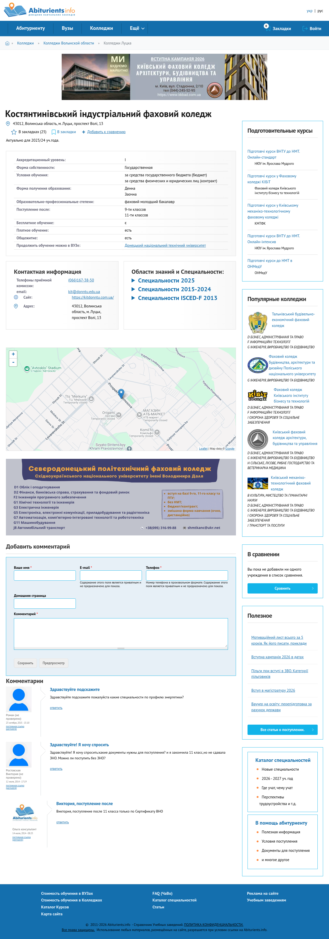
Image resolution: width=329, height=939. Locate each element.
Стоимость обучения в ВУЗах (67, 893)
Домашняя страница (30, 595)
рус (320, 10)
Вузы (67, 28)
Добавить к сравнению (106, 131)
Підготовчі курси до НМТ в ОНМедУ (270, 263)
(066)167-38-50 (81, 280)
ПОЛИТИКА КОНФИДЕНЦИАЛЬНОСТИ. (213, 924)
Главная (8, 43)
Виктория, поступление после (84, 803)
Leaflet (203, 448)
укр (310, 10)
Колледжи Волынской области (68, 43)
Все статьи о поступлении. (283, 729)
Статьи (158, 906)
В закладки (66, 131)
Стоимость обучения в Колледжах (71, 899)
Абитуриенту (30, 28)
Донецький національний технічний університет (165, 245)
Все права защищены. (78, 929)
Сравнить (282, 588)
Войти (315, 28)
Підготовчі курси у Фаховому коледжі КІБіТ (272, 179)
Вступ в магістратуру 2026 (273, 690)
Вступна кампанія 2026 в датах (277, 656)
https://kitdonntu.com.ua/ (93, 297)
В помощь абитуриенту (281, 822)
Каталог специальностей (282, 760)
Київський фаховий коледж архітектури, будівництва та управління (295, 438)
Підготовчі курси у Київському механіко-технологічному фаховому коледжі (273, 211)
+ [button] (13, 355)
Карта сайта (51, 913)
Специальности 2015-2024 (174, 289)
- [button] (13, 362)
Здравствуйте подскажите (75, 689)
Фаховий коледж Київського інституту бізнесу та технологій (291, 395)
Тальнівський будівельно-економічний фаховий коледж (293, 320)
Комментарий (26, 614)
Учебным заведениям (266, 899)
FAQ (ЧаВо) (162, 893)
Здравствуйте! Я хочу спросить (79, 744)
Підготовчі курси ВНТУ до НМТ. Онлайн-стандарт (274, 154)
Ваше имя (23, 567)
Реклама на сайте (263, 893)
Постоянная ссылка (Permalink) (15, 727)
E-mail (86, 567)
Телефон (154, 567)
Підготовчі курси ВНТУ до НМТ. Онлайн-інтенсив (274, 238)
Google (229, 448)
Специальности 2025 (166, 280)
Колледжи (101, 28)
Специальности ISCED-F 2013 (177, 298)
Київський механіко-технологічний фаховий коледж (291, 483)
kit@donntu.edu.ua (84, 291)
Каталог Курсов (55, 906)
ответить (56, 708)
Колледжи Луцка (118, 43)
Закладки (282, 28)
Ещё (134, 28)
